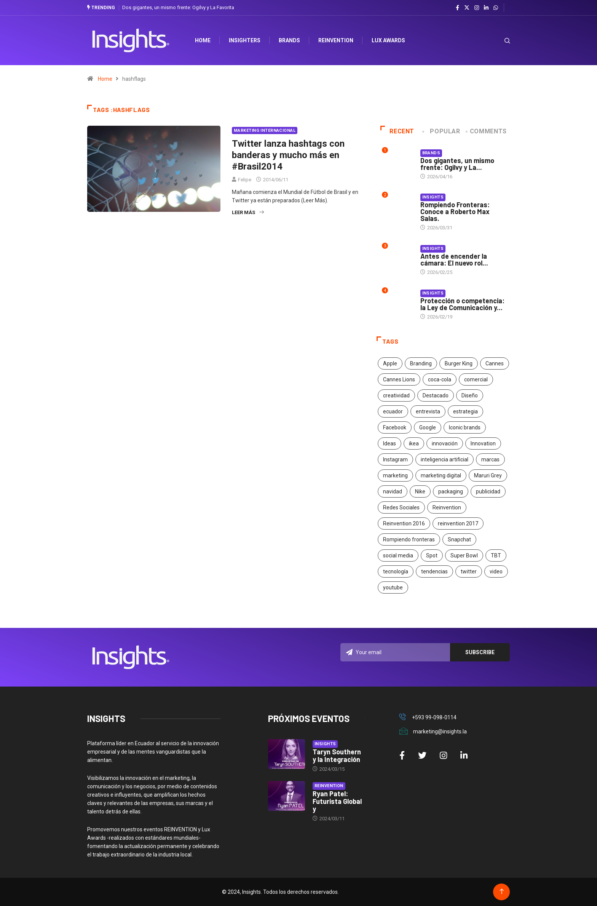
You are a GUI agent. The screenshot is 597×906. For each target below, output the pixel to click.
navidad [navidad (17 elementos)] (392, 491)
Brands (289, 40)
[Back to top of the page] (501, 892)
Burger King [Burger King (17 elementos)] (458, 363)
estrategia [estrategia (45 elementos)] (465, 411)
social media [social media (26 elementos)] (398, 555)
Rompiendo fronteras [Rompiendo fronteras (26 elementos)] (409, 539)
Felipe (244, 179)
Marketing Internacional (264, 130)
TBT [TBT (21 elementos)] (496, 555)
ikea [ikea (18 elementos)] (414, 443)
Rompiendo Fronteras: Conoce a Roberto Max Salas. (455, 211)
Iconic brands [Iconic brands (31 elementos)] (464, 427)
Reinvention (336, 40)
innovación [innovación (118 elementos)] (445, 443)
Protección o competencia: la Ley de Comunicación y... (462, 304)
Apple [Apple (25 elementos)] (390, 363)
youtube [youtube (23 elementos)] (393, 587)
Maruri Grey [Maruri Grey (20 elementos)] (488, 475)
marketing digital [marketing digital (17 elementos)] (441, 475)
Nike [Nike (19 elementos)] (420, 491)
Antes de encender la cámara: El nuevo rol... (454, 259)
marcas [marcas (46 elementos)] (490, 459)
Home (105, 79)
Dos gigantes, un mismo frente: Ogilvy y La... (457, 163)
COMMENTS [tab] (487, 131)
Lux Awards (388, 40)
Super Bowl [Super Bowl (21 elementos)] (464, 555)
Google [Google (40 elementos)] (427, 427)
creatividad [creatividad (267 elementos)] (396, 395)
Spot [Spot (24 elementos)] (431, 555)
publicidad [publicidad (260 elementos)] (488, 491)
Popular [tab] (441, 131)
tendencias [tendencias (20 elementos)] (434, 571)
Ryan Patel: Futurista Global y (337, 801)
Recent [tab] (397, 131)
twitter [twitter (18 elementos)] (469, 571)
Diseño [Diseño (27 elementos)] (469, 395)
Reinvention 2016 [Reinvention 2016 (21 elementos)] (404, 523)
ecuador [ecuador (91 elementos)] (393, 411)
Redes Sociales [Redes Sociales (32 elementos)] (401, 507)
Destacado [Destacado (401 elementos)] (436, 395)
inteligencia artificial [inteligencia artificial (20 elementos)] (444, 459)
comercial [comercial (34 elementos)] (476, 379)
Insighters (245, 40)
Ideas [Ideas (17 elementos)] (389, 443)
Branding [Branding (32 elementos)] (421, 363)
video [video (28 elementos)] (496, 571)
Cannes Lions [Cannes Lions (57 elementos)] (399, 379)
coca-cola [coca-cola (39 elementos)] (439, 379)
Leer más (248, 212)
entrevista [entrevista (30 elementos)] (428, 411)
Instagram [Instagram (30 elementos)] (395, 459)
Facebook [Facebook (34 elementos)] (394, 427)
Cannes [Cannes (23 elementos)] (494, 363)
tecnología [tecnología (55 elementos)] (395, 571)
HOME (203, 40)
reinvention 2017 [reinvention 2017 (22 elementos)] (458, 523)
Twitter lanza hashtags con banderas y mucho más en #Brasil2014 (288, 155)
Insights (433, 197)
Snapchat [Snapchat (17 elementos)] (459, 539)
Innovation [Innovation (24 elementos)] (483, 443)
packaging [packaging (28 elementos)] (450, 491)
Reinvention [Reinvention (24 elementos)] (447, 507)
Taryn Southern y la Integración (337, 756)
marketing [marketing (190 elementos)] (395, 475)
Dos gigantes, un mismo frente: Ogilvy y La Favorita (178, 7)
